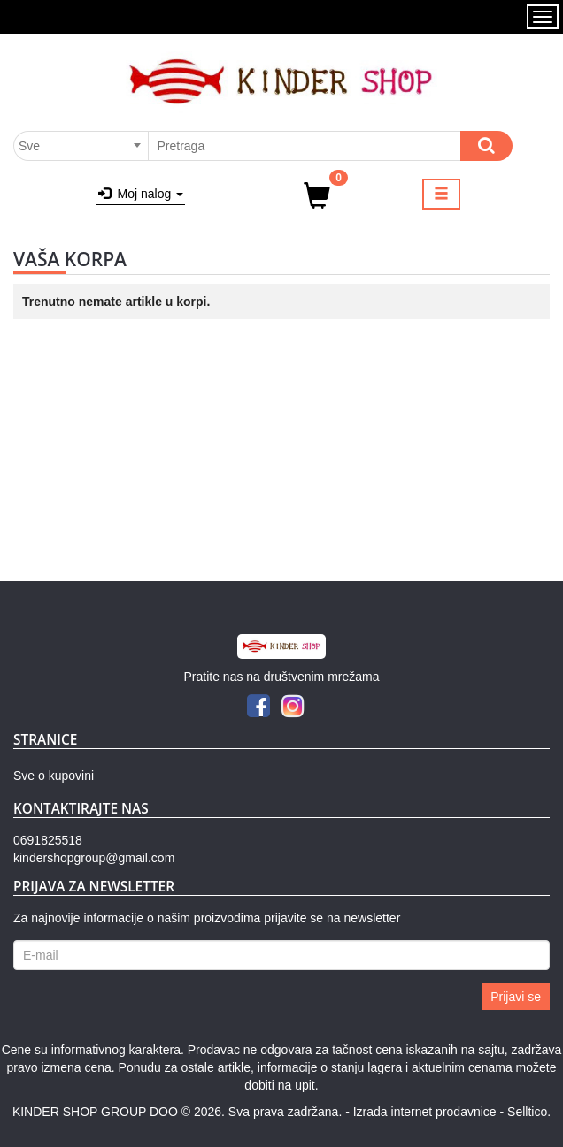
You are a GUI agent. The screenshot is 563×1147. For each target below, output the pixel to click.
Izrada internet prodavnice (425, 1112)
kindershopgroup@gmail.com (93, 858)
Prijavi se (515, 997)
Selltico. (529, 1112)
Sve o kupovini (53, 775)
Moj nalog (140, 194)
